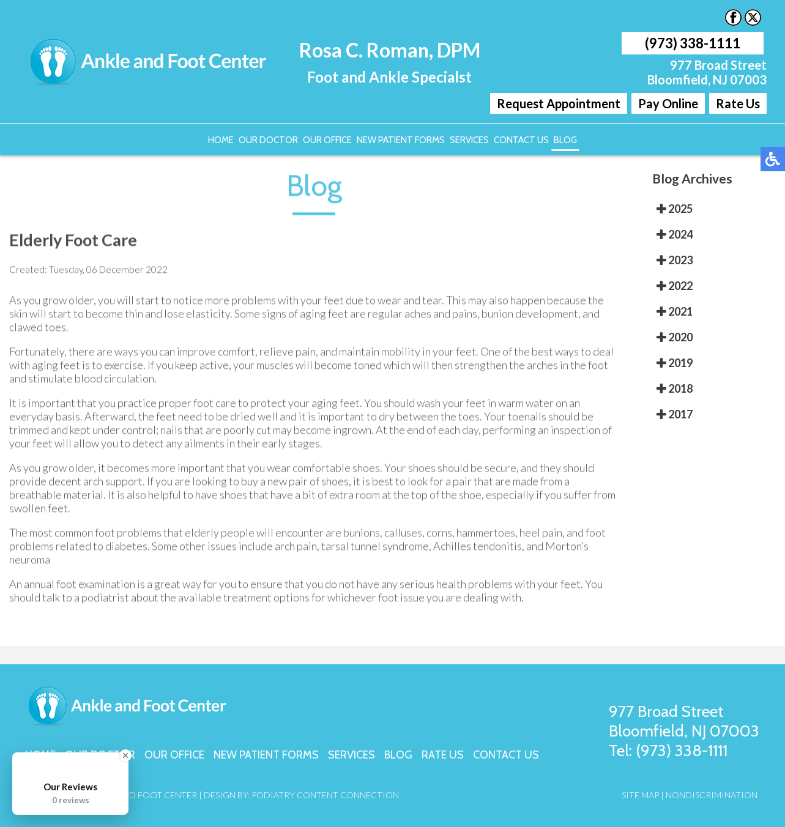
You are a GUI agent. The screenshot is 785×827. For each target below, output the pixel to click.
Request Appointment (558, 103)
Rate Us (738, 103)
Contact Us (521, 140)
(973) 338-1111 (692, 43)
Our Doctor (268, 140)
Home (221, 140)
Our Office (327, 140)
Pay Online (668, 103)
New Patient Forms (401, 140)
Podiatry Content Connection (325, 795)
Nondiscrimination (711, 795)
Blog (565, 140)
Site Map (640, 795)
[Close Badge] (125, 755)
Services (469, 140)
